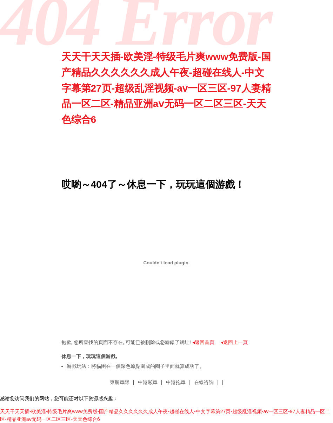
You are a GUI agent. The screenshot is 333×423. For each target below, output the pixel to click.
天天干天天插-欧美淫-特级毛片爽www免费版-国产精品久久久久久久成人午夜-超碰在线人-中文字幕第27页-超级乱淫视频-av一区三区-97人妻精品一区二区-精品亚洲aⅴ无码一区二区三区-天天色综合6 (166, 88)
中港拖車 (176, 382)
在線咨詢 (204, 382)
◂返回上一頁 (234, 342)
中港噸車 (148, 382)
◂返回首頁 (203, 342)
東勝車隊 (119, 382)
